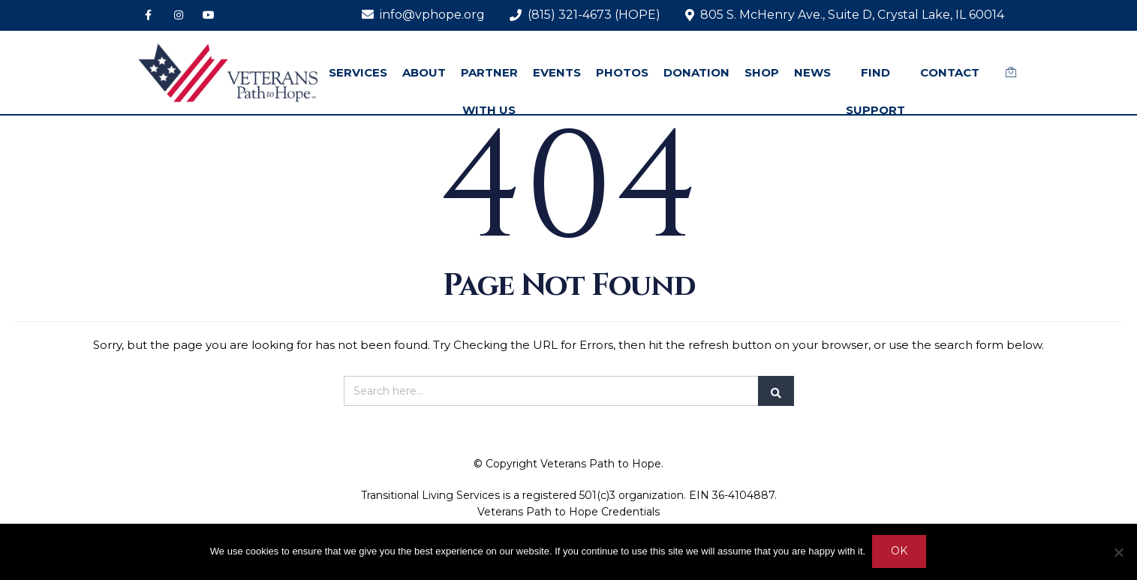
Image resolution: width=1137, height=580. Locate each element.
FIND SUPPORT (875, 91)
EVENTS (557, 72)
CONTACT (949, 72)
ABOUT (424, 72)
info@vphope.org (423, 15)
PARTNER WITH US (489, 91)
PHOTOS (622, 72)
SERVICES (358, 72)
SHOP (761, 72)
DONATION (696, 72)
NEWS (812, 72)
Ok (900, 552)
